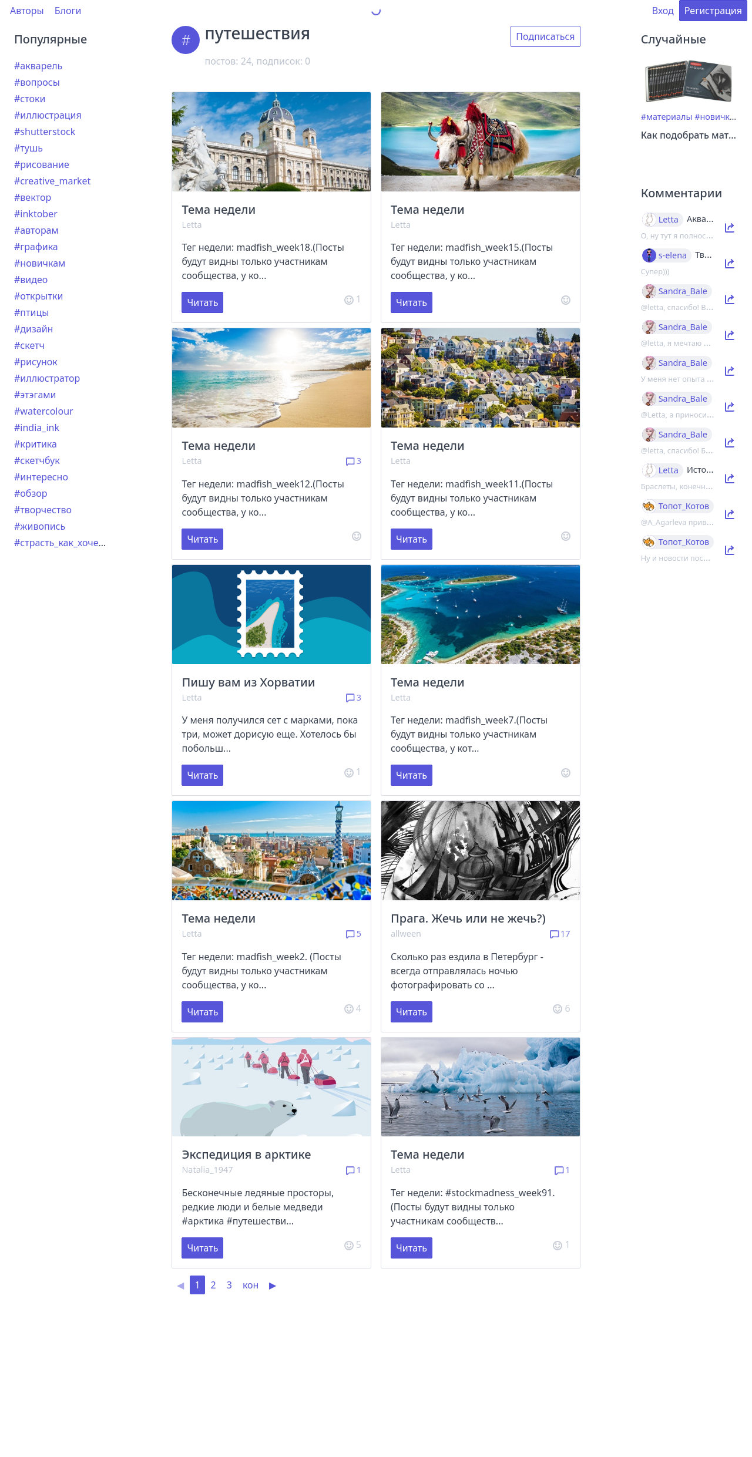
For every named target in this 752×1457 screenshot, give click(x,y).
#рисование (41, 164)
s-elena (673, 255)
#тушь (28, 148)
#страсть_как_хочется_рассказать (90, 542)
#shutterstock (44, 131)
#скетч (29, 345)
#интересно (41, 476)
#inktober (36, 213)
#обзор (30, 493)
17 (560, 933)
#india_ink (36, 427)
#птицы (31, 312)
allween (406, 933)
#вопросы (37, 82)
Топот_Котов (684, 506)
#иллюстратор (47, 378)
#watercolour (43, 411)
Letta (192, 224)
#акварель (38, 65)
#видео (31, 279)
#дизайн (33, 328)
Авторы (27, 10)
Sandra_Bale (683, 291)
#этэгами (35, 394)
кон (251, 1284)
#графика (36, 246)
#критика (35, 444)
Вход (663, 10)
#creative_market (52, 180)
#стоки (29, 98)
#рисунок (36, 361)
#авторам (36, 230)
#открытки (38, 296)
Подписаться (545, 36)
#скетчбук (37, 460)
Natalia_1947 (207, 1169)
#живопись (39, 526)
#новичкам (39, 263)
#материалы (667, 116)
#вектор (32, 197)
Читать (202, 302)
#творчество (43, 509)
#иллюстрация (48, 115)
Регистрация (713, 10)
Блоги (68, 10)
